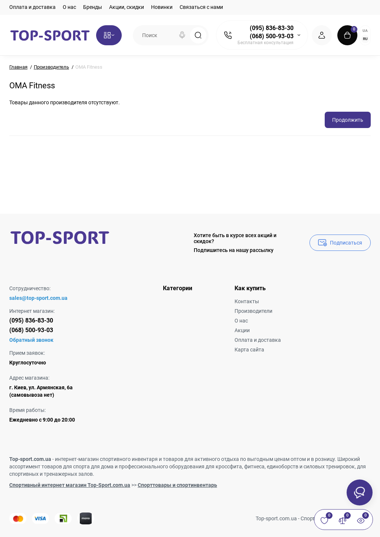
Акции (242, 330)
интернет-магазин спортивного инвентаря (106, 459)
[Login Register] (322, 35)
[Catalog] (109, 35)
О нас (69, 7)
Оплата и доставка (32, 7)
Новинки (162, 7)
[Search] (182, 35)
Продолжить (347, 120)
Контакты (247, 301)
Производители (253, 311)
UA (365, 31)
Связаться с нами (201, 7)
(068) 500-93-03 (272, 36)
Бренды (92, 7)
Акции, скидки (126, 7)
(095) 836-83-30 (272, 28)
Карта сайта (249, 350)
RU (365, 39)
